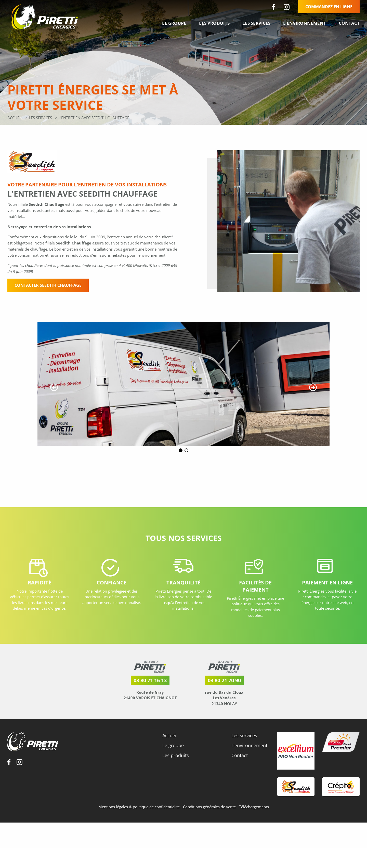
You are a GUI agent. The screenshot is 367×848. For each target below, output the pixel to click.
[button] (54, 387)
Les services (256, 23)
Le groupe (174, 23)
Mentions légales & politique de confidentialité (139, 810)
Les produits (214, 23)
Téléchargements (254, 810)
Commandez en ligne (328, 6)
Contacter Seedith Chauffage (48, 285)
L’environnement (304, 23)
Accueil (14, 117)
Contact (349, 23)
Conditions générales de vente (210, 810)
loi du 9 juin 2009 (89, 236)
